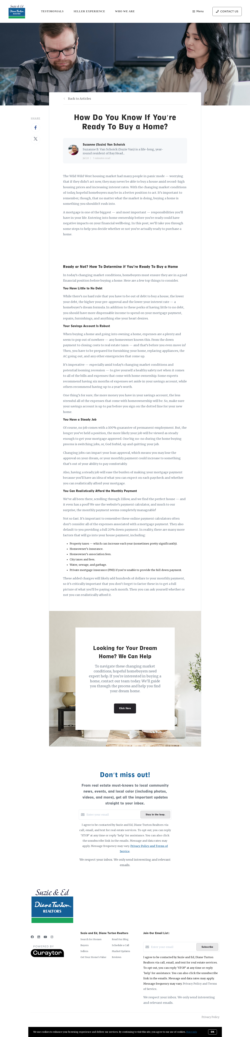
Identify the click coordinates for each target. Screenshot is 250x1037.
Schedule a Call (120, 945)
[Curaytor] (47, 956)
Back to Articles (79, 98)
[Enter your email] (113, 814)
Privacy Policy (210, 1017)
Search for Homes (90, 939)
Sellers (84, 951)
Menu (198, 11)
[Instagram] (52, 937)
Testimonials (52, 11)
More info (191, 1032)
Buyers (84, 945)
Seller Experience (89, 11)
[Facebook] (32, 937)
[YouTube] (45, 937)
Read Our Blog (120, 939)
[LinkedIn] (38, 937)
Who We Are (125, 11)
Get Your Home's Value (93, 957)
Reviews (116, 957)
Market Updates (121, 951)
